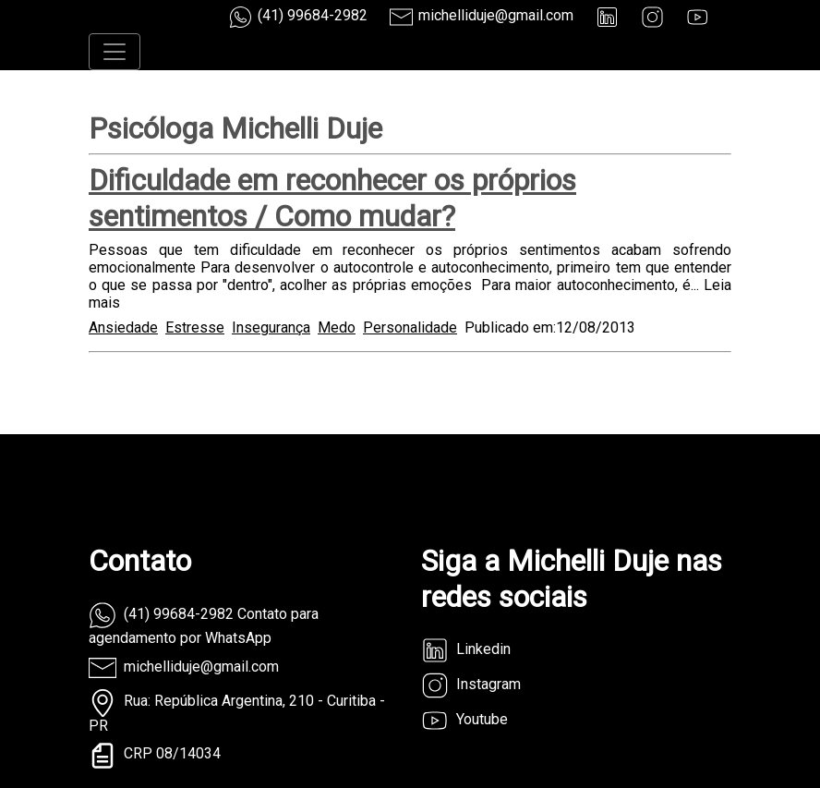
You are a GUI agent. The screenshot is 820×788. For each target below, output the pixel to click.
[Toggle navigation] (114, 51)
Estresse (194, 327)
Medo (337, 327)
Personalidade (410, 327)
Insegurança (271, 327)
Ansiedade (123, 327)
